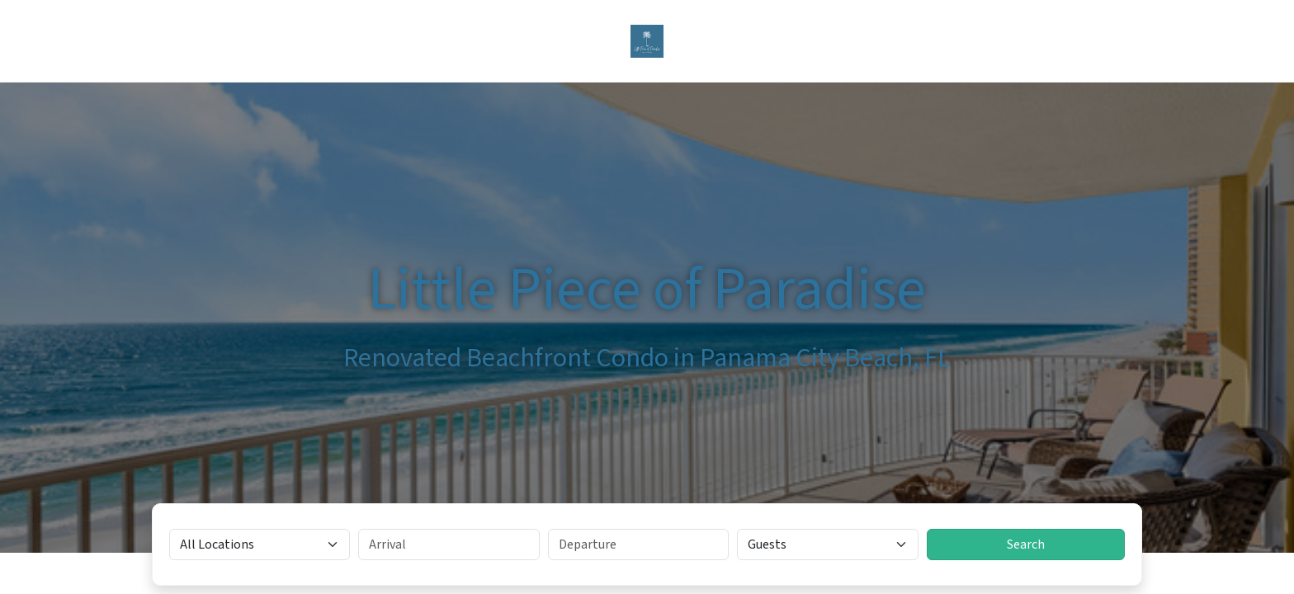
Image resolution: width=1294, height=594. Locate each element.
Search (1026, 544)
